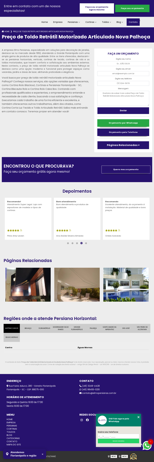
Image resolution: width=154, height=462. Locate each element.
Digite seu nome (123, 59)
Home (45, 22)
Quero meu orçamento (126, 169)
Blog (119, 22)
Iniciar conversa (118, 441)
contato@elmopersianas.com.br (97, 393)
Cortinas (89, 22)
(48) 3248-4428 (89, 385)
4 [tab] (81, 243)
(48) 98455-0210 (89, 389)
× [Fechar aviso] (42, 454)
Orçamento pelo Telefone (123, 132)
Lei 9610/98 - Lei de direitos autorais (114, 364)
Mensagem (123, 88)
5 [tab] (86, 243)
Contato (133, 22)
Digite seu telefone (123, 78)
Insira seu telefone (108, 432)
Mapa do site (14, 444)
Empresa (57, 22)
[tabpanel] (28, 219)
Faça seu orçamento (132, 8)
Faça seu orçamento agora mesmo (96, 8)
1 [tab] (67, 243)
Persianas (73, 22)
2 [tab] (72, 243)
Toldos (105, 22)
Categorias (13, 438)
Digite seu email (123, 69)
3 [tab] (77, 243)
